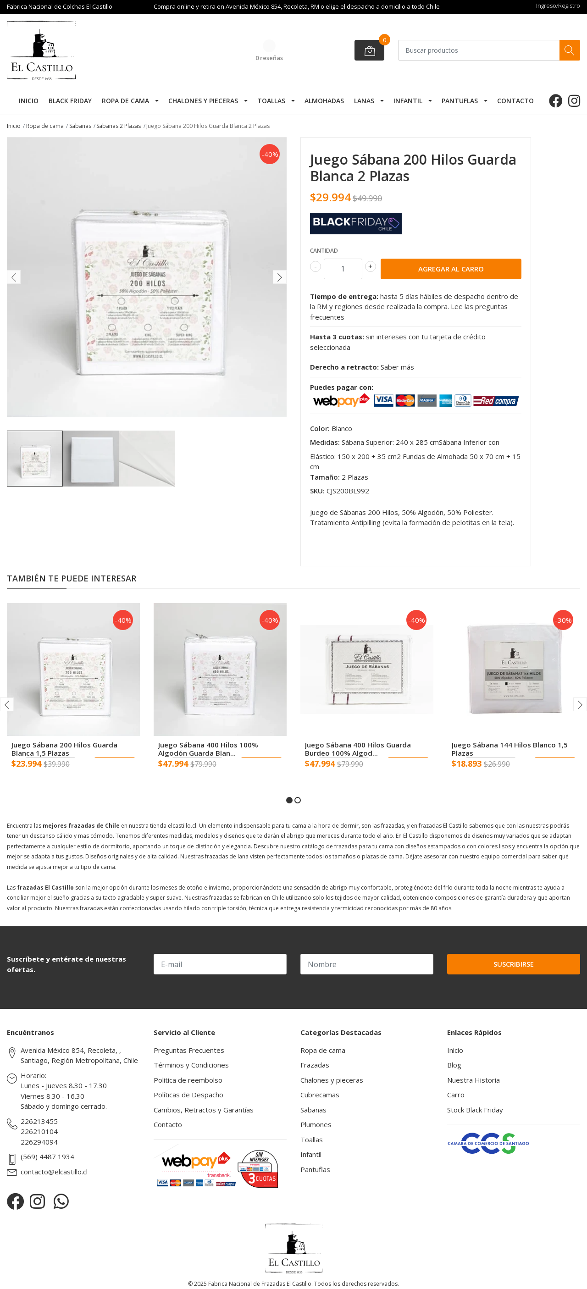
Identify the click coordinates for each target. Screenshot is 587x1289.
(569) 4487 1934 (47, 1156)
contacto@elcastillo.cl (54, 1171)
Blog (454, 1064)
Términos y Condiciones (191, 1064)
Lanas (364, 100)
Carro (456, 1094)
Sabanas (80, 126)
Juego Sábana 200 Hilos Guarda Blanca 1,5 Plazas (64, 749)
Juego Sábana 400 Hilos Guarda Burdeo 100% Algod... (358, 749)
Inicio (29, 100)
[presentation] (14, 277)
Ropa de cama (125, 100)
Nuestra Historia (473, 1079)
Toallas (271, 100)
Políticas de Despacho (188, 1094)
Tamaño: (325, 476)
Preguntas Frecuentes (189, 1050)
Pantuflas (460, 100)
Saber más (397, 366)
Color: (320, 428)
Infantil (407, 100)
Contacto (515, 100)
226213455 (39, 1121)
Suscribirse (513, 963)
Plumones (316, 1124)
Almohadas (324, 100)
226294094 (39, 1141)
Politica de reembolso (188, 1079)
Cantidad (324, 250)
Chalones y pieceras (203, 100)
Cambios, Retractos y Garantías (204, 1109)
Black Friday (70, 100)
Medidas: (325, 442)
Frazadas (314, 1064)
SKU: (317, 490)
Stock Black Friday (475, 1109)
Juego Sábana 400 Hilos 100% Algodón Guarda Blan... (208, 749)
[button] (289, 800)
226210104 (39, 1131)
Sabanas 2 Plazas (118, 126)
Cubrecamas (319, 1094)
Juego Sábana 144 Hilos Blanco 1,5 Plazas (510, 749)
